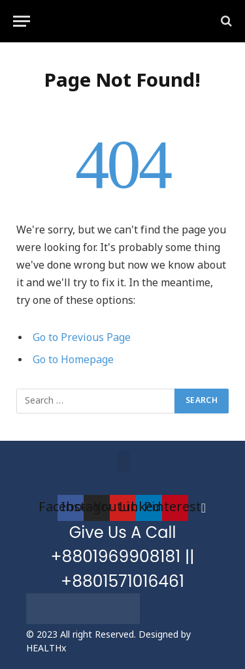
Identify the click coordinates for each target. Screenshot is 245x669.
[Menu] (21, 21)
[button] (123, 461)
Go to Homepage (73, 360)
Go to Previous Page (82, 338)
